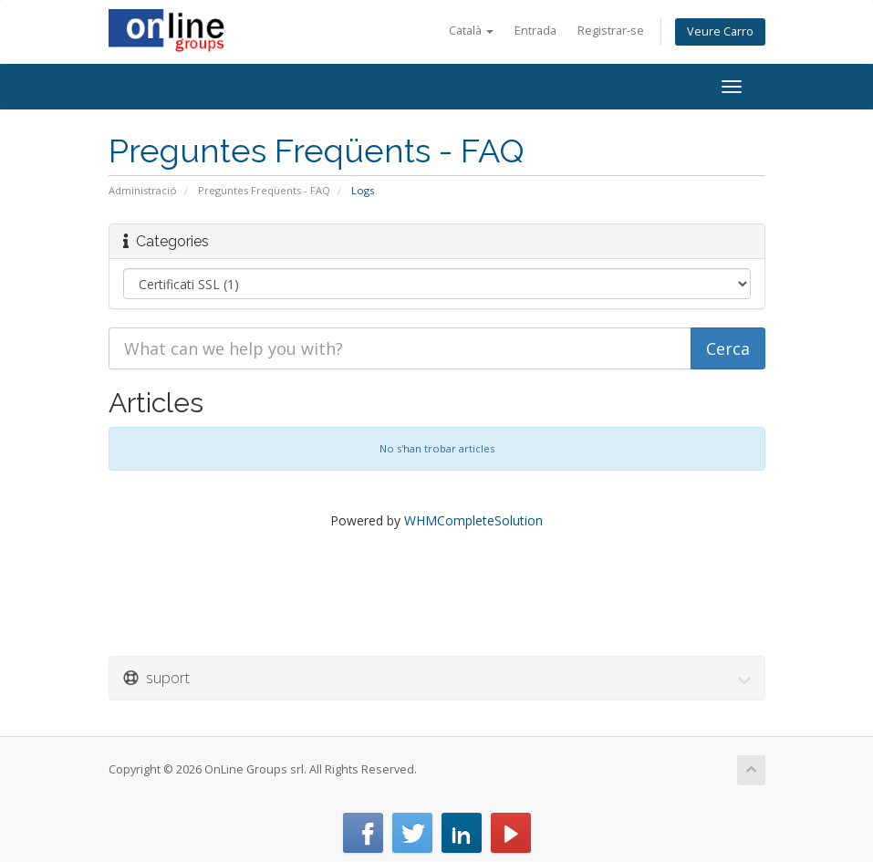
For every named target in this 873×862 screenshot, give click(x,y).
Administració (143, 190)
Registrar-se (610, 30)
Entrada (535, 30)
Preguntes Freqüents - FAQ (264, 190)
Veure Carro (720, 31)
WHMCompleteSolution (473, 520)
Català (471, 30)
